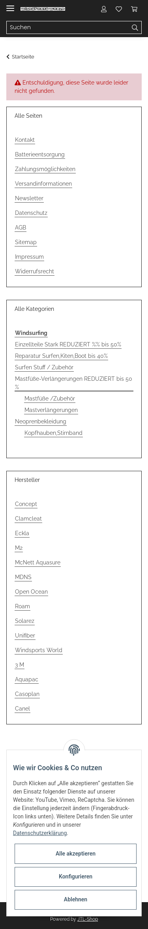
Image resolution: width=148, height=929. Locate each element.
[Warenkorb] (134, 9)
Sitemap (26, 242)
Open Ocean (31, 592)
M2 (18, 548)
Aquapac (26, 679)
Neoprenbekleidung (40, 421)
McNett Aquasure (37, 562)
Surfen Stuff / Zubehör (44, 367)
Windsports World (38, 650)
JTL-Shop (87, 919)
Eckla (22, 533)
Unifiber (25, 635)
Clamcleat (28, 518)
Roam (22, 606)
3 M (19, 665)
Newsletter (29, 198)
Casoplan (27, 694)
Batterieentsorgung (40, 154)
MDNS (23, 577)
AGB (20, 227)
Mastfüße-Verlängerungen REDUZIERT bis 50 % (73, 383)
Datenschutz (31, 213)
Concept (26, 504)
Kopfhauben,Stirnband (53, 433)
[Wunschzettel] (118, 9)
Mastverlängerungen (51, 410)
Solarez (24, 621)
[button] (103, 9)
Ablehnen (75, 899)
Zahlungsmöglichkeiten (45, 169)
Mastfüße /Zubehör (49, 398)
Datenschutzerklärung (40, 833)
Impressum (29, 257)
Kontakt (25, 140)
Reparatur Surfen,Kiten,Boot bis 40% (61, 356)
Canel (22, 708)
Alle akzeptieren (76, 853)
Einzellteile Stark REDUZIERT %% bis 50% (68, 344)
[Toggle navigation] (10, 5)
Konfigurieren (75, 876)
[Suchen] (67, 27)
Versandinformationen (43, 184)
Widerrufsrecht (34, 271)
